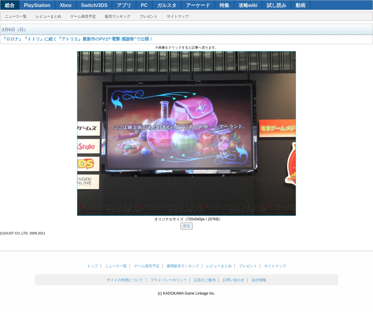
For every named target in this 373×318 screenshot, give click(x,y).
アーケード (198, 5)
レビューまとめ (48, 16)
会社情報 (259, 280)
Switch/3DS (94, 5)
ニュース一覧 (16, 16)
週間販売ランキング (182, 266)
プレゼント (148, 16)
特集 (224, 5)
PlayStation (37, 5)
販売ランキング (117, 16)
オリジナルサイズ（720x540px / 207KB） (188, 219)
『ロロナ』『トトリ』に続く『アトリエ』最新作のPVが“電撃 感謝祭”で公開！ (77, 38)
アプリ (124, 5)
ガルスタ (166, 5)
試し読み (276, 5)
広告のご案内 (205, 280)
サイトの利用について (125, 280)
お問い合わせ (233, 280)
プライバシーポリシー (168, 280)
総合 (10, 5)
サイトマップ (178, 16)
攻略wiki (248, 5)
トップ (92, 266)
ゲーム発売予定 (83, 16)
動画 (300, 5)
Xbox (66, 5)
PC (144, 5)
